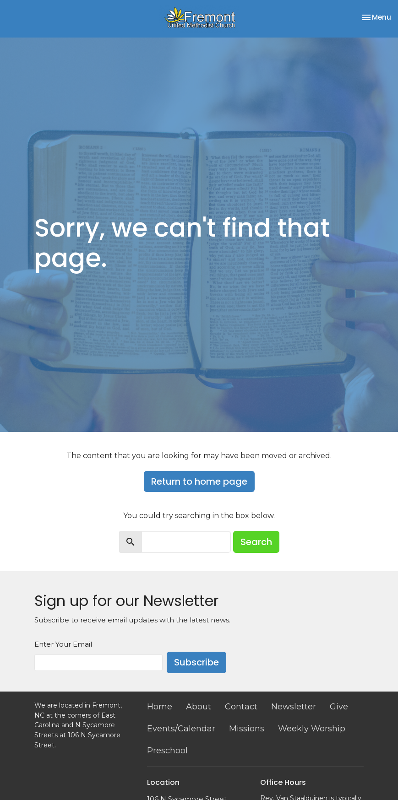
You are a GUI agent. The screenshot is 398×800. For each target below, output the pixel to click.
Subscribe (196, 662)
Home (159, 707)
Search (256, 541)
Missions (246, 729)
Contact (241, 707)
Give (339, 707)
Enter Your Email (63, 644)
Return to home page (199, 481)
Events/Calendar (181, 729)
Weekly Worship (311, 729)
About (198, 707)
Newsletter (293, 707)
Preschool (167, 751)
